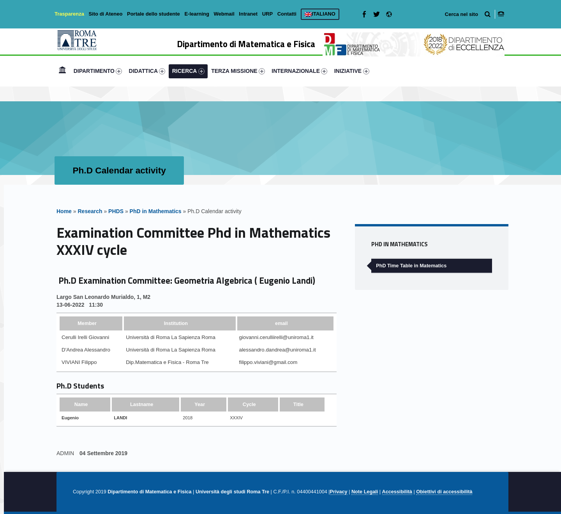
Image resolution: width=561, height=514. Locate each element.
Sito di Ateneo (105, 14)
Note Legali (364, 492)
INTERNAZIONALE (299, 71)
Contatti (286, 14)
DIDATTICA (147, 71)
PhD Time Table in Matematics (411, 265)
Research (90, 211)
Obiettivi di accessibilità (444, 492)
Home (62, 71)
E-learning (196, 14)
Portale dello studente (153, 14)
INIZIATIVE (351, 71)
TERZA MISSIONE (238, 71)
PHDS (115, 211)
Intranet (248, 14)
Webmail (224, 14)
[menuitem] (62, 71)
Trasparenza (69, 14)
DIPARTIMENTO (98, 71)
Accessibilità (397, 492)
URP (267, 14)
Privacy (339, 492)
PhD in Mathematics (156, 211)
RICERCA (188, 71)
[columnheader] (91, 323)
